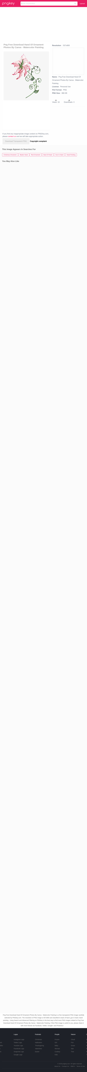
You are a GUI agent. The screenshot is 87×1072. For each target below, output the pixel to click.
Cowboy (57, 1051)
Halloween (38, 1042)
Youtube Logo (18, 1045)
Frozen (57, 1039)
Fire (72, 1042)
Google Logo (18, 1055)
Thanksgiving (39, 1045)
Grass (73, 1045)
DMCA (73, 1066)
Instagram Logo (19, 1039)
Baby (56, 1045)
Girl (56, 1042)
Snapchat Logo (19, 1051)
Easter (37, 1051)
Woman (57, 1048)
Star (72, 1048)
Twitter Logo (18, 1042)
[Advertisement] (43, 23)
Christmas (38, 1039)
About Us (57, 1066)
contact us (12, 136)
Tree (72, 1051)
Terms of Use (81, 1066)
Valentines (38, 1048)
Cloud (73, 1039)
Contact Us (65, 1066)
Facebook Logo (19, 1048)
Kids (56, 1055)
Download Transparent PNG (16, 141)
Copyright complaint (38, 141)
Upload (82, 3)
